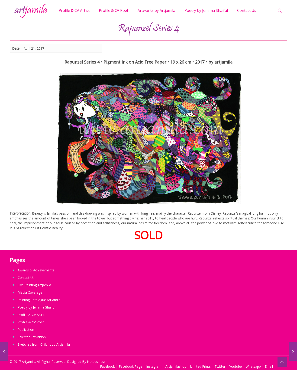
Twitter (220, 366)
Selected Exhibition (32, 337)
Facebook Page (130, 366)
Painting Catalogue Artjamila (39, 300)
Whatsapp (253, 366)
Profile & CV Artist (31, 314)
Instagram (153, 366)
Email (269, 366)
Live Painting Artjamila (34, 285)
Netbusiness (96, 361)
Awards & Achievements (36, 270)
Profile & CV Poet (31, 322)
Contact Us (26, 277)
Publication (26, 329)
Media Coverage (30, 292)
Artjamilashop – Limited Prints (188, 366)
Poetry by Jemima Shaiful (36, 307)
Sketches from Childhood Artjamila (44, 344)
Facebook (107, 366)
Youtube (235, 366)
